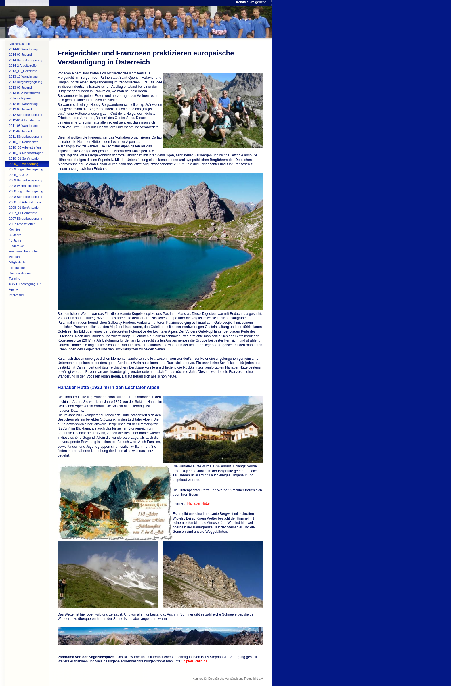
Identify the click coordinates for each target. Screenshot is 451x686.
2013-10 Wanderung (23, 76)
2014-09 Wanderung (23, 49)
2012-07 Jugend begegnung (20, 110)
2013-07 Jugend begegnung (20, 88)
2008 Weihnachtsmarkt (25, 185)
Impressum (16, 295)
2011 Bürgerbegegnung (25, 136)
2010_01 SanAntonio (24, 158)
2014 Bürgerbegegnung (25, 60)
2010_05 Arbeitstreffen (25, 147)
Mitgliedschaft (18, 262)
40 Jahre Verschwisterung (20, 241)
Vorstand (15, 256)
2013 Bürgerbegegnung (25, 82)
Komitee (14, 229)
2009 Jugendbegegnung (26, 169)
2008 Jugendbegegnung (26, 191)
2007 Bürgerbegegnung (25, 218)
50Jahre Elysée (20, 98)
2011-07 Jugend (20, 131)
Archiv (13, 289)
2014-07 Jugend (20, 54)
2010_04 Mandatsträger (26, 153)
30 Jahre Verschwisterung (20, 235)
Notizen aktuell (19, 43)
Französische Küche (23, 251)
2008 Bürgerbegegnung (25, 196)
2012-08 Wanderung (23, 104)
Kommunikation (20, 273)
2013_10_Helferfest (23, 71)
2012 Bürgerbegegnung (25, 114)
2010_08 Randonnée (24, 142)
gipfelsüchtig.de (195, 661)
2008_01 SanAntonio (24, 207)
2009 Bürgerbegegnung (25, 180)
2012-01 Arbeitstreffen (24, 120)
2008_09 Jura (18, 175)
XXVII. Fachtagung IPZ (25, 284)
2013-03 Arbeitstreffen (24, 93)
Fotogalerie (17, 267)
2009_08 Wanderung (23, 164)
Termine (14, 278)
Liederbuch (16, 246)
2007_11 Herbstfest (23, 213)
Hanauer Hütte (198, 503)
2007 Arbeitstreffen (22, 224)
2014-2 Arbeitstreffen (23, 65)
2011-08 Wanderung (23, 125)
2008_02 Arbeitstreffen (25, 202)
